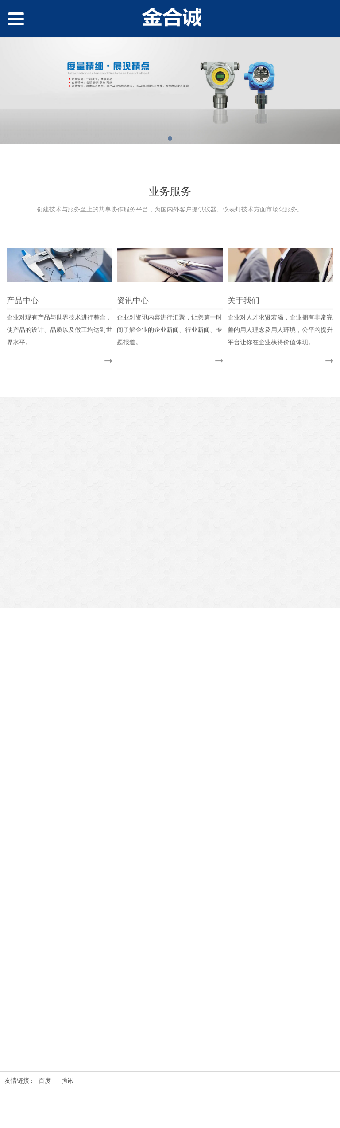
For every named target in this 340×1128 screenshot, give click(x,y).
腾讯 (67, 1080)
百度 (45, 1080)
